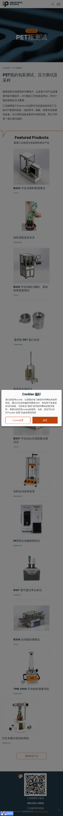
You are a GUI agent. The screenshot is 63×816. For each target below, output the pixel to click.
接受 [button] (45, 420)
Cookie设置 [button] (17, 420)
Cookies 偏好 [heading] (31, 394)
